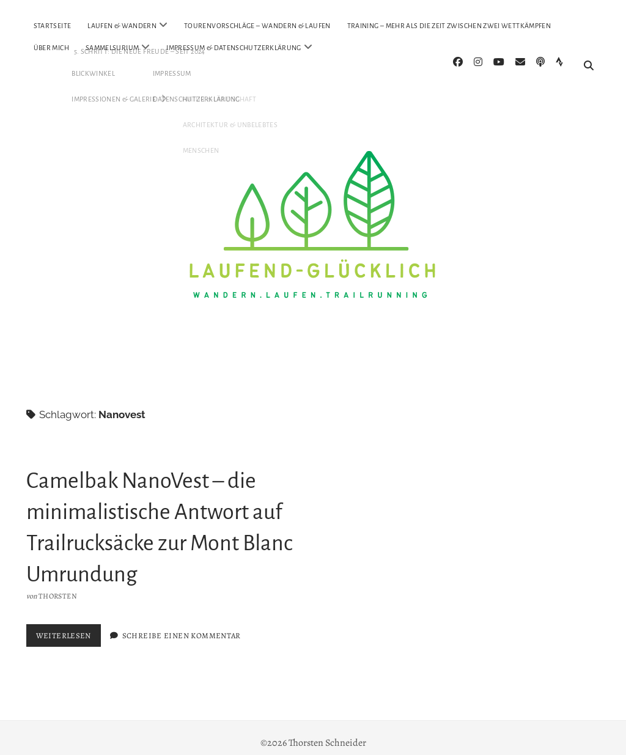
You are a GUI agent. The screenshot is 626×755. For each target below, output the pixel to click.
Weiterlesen (68, 628)
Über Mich (51, 47)
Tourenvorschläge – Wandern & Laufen (257, 25)
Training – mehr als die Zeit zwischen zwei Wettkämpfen (449, 25)
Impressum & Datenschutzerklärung (233, 47)
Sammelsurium (112, 47)
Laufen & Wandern (121, 25)
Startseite (53, 25)
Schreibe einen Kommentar (181, 626)
